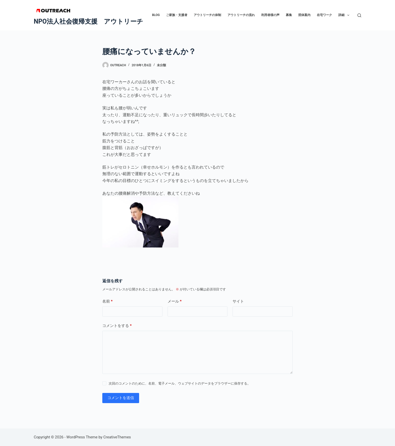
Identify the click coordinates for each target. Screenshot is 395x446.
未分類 (161, 65)
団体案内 (304, 15)
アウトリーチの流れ (241, 15)
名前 (107, 301)
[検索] (359, 15)
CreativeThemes (117, 437)
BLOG (156, 15)
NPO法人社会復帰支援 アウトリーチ (88, 21)
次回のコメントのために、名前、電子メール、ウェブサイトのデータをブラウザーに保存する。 (180, 383)
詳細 (344, 15)
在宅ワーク (324, 15)
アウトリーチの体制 (207, 15)
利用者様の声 (270, 15)
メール (175, 301)
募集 (289, 15)
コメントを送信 (120, 397)
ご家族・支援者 (176, 15)
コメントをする (117, 326)
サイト (238, 301)
